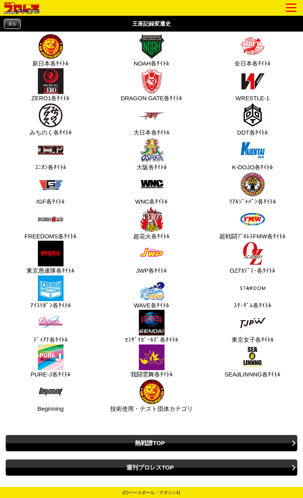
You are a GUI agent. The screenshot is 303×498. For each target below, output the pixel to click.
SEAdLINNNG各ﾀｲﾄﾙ (252, 361)
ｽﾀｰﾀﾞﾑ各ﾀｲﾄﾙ (252, 292)
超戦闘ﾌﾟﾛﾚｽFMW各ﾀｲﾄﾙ (252, 223)
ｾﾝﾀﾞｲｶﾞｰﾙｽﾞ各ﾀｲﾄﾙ (151, 326)
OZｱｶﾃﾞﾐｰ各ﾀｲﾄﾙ (252, 257)
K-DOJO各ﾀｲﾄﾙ (252, 153)
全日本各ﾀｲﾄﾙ (252, 50)
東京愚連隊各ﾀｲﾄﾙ (50, 257)
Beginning (50, 395)
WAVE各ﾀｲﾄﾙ (151, 292)
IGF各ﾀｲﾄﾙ (50, 188)
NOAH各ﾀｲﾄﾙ (151, 50)
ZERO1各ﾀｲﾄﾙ (50, 84)
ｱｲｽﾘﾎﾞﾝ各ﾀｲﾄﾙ (50, 292)
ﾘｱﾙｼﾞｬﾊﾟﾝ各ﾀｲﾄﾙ (252, 188)
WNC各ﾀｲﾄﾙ (151, 188)
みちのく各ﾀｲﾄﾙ (51, 119)
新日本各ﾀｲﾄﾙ (50, 50)
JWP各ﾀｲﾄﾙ (151, 257)
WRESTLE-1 (252, 84)
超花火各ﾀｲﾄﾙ (151, 223)
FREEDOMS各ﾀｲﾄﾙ (50, 223)
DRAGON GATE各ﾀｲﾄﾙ (152, 84)
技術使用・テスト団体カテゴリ (151, 395)
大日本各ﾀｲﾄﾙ (151, 119)
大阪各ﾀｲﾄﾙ (152, 153)
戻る (12, 24)
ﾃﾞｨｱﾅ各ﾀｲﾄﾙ (51, 326)
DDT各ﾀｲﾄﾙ (252, 119)
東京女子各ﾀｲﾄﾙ (253, 326)
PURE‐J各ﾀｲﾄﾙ (50, 361)
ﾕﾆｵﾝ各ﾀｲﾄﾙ (50, 153)
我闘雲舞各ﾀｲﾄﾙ (152, 361)
